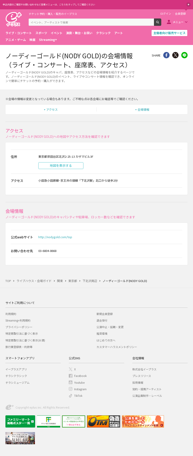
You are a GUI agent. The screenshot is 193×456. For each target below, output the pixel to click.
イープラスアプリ (16, 369)
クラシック (103, 33)
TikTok (78, 395)
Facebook (80, 376)
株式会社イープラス (144, 369)
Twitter (175, 55)
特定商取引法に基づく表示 (21, 333)
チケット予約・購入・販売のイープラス (53, 14)
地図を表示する (61, 165)
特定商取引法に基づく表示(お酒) (25, 340)
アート (118, 33)
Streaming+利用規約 (17, 320)
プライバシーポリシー (18, 327)
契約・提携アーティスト (147, 389)
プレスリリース (141, 376)
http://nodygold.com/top (55, 237)
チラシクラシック (16, 376)
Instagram (80, 389)
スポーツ (41, 33)
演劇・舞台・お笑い (79, 33)
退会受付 (101, 320)
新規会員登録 (104, 314)
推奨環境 (101, 333)
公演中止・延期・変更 (110, 327)
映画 (32, 40)
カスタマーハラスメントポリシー (116, 347)
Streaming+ (48, 40)
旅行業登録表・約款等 (18, 347)
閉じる (188, 4)
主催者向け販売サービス (169, 33)
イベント (56, 33)
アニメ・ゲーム (15, 40)
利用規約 (10, 314)
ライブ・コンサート (18, 33)
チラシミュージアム (17, 382)
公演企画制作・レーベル (147, 395)
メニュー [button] (178, 22)
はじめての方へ (105, 340)
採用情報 (137, 382)
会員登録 (180, 13)
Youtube (79, 382)
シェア (166, 55)
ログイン (165, 13)
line (184, 55)
